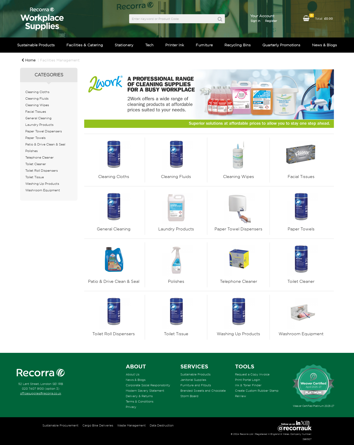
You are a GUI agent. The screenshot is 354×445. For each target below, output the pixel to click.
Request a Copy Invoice (252, 374)
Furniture (204, 45)
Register (271, 21)
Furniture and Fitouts (195, 385)
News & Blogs (324, 45)
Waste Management (131, 425)
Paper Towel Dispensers (43, 131)
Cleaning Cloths (37, 92)
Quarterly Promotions (281, 45)
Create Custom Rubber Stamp (257, 390)
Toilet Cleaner (35, 164)
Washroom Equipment (42, 190)
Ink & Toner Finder (248, 385)
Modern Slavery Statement (145, 390)
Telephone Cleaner (39, 157)
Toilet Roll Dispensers (41, 170)
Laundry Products (39, 124)
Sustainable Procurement (60, 425)
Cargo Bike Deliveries (97, 425)
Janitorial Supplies (193, 380)
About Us (132, 374)
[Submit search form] (219, 19)
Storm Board (189, 396)
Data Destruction (162, 425)
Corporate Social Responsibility (148, 385)
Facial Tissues (35, 111)
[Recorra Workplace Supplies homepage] (41, 373)
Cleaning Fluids (37, 98)
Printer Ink (174, 45)
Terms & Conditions (139, 401)
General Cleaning (38, 118)
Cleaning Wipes (37, 105)
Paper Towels (35, 138)
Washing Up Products (42, 183)
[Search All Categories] (177, 18)
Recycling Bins (237, 45)
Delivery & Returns (139, 396)
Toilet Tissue (34, 177)
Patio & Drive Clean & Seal (45, 144)
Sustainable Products (36, 45)
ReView (240, 396)
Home (28, 60)
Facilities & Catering (84, 45)
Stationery (124, 45)
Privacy (131, 407)
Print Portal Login (247, 380)
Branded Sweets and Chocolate (203, 390)
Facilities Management (59, 60)
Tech (149, 45)
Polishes (31, 151)
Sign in (255, 21)
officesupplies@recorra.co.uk (40, 393)
